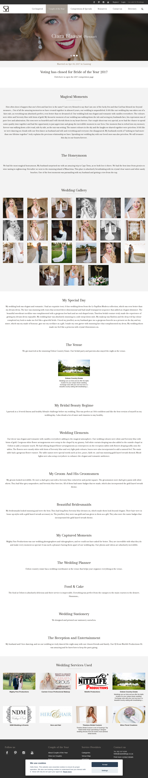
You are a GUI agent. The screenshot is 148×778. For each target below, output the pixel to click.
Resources (102, 9)
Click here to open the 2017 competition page (74, 77)
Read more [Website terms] (67, 772)
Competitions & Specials (81, 9)
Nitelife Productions (92, 692)
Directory (132, 9)
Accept (104, 764)
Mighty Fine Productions (19, 692)
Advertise (85, 759)
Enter (50, 759)
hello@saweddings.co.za (123, 754)
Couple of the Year (57, 9)
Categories (86, 753)
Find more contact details (123, 757)
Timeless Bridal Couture (92, 725)
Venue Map (86, 756)
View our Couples (55, 756)
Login (123, 2)
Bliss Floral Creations (128, 725)
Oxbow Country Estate (74, 378)
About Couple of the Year (58, 753)
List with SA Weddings (136, 2)
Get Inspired (37, 9)
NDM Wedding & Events (19, 725)
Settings (105, 770)
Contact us (117, 9)
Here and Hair (55, 725)
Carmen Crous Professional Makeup (56, 692)
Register (116, 2)
